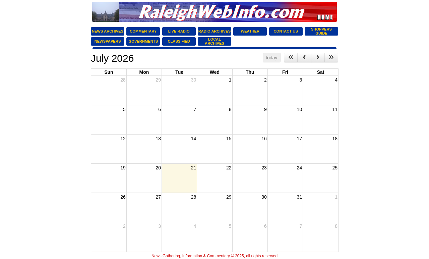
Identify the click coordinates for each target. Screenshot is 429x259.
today (271, 57)
